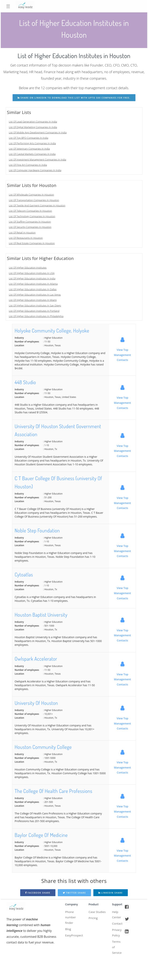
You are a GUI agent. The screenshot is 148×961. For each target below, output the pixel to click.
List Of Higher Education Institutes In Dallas (33, 289)
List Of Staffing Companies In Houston (30, 221)
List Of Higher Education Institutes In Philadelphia (36, 316)
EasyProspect (74, 937)
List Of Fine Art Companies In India (28, 165)
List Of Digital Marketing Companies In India (33, 127)
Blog (68, 930)
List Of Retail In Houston (22, 232)
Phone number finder (71, 918)
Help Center (117, 915)
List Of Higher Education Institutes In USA (32, 273)
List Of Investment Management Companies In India (37, 159)
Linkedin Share (110, 892)
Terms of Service (117, 949)
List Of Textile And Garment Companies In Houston (37, 205)
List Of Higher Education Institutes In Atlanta (33, 283)
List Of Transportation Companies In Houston (34, 200)
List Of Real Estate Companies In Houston (32, 243)
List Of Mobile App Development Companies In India (38, 132)
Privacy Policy (117, 934)
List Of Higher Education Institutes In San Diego (35, 305)
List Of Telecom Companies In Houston (30, 210)
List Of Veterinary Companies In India (29, 148)
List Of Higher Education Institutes (28, 267)
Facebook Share (37, 892)
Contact (117, 924)
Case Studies (94, 915)
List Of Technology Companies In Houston (32, 216)
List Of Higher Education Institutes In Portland (34, 311)
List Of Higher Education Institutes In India (32, 278)
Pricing (93, 924)
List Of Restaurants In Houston (26, 238)
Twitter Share (74, 892)
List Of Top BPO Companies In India (28, 137)
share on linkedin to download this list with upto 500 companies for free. (74, 97)
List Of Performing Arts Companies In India (32, 143)
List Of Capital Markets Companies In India (32, 154)
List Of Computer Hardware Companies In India (35, 170)
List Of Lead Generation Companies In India (33, 121)
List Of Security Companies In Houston (30, 227)
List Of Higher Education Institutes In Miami (33, 300)
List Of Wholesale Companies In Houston (31, 194)
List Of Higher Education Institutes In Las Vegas (35, 294)
